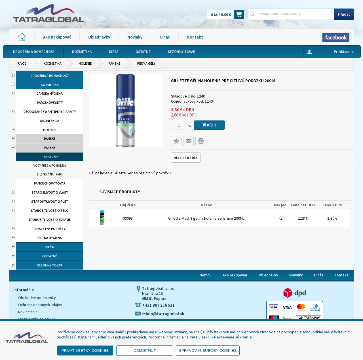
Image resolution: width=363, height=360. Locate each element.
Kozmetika (53, 63)
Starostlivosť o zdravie (50, 219)
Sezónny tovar (49, 265)
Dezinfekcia (49, 120)
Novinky (134, 37)
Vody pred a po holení (49, 166)
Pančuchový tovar (50, 183)
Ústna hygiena (49, 238)
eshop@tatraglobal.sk (159, 313)
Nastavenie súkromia (233, 337)
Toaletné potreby (49, 228)
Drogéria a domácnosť (50, 75)
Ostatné (49, 256)
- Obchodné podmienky (36, 297)
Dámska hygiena (50, 93)
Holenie (85, 63)
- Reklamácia (26, 311)
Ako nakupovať (57, 37)
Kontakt (195, 37)
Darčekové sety (50, 102)
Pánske (114, 63)
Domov (205, 275)
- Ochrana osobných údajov (39, 304)
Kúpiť (209, 125)
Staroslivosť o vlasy (49, 192)
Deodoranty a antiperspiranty (50, 111)
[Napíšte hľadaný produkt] (291, 14)
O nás (165, 37)
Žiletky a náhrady (49, 174)
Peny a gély (146, 63)
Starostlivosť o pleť (49, 201)
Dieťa (49, 247)
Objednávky (99, 37)
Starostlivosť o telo (50, 210)
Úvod (22, 63)
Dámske (49, 139)
